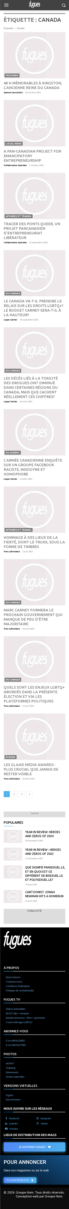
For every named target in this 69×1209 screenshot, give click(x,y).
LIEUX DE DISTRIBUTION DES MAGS (30, 1135)
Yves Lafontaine (12, 551)
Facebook (14, 1118)
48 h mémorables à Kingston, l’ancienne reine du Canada (33, 85)
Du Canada (13, 293)
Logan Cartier (10, 320)
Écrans (10, 757)
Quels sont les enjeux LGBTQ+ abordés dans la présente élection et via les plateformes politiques (34, 694)
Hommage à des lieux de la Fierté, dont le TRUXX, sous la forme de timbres (34, 542)
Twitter (44, 1123)
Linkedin (13, 1123)
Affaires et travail (18, 216)
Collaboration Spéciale (15, 165)
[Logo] (34, 4)
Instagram (45, 1118)
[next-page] (29, 794)
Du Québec (13, 452)
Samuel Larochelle (13, 92)
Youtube (13, 1129)
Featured (12, 75)
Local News (14, 143)
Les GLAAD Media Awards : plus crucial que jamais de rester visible (31, 769)
